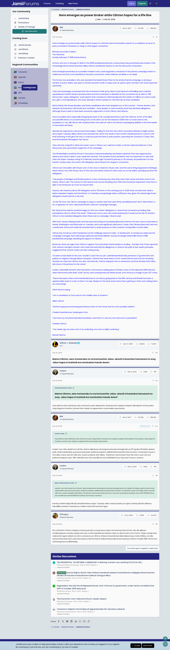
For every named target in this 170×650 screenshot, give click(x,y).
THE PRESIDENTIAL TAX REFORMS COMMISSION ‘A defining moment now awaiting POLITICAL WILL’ (99, 562)
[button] (150, 3)
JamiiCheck (21, 18)
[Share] (153, 37)
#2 (156, 353)
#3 (156, 380)
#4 (156, 426)
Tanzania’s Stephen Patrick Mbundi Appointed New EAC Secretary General (91, 609)
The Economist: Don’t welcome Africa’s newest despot (81, 599)
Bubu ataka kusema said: (64, 483)
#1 (157, 37)
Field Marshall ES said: (63, 388)
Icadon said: (59, 433)
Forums (47, 3)
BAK (99, 19)
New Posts (73, 3)
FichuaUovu (21, 22)
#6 (156, 524)
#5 (156, 475)
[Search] (156, 3)
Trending (59, 3)
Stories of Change (24, 27)
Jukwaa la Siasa (63, 567)
